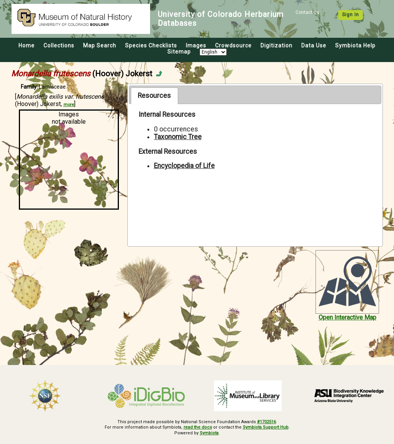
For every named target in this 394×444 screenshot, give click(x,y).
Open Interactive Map (347, 317)
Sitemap (179, 52)
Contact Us (307, 12)
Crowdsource (233, 45)
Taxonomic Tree (178, 137)
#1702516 (266, 421)
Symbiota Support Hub (266, 427)
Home (26, 45)
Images (196, 45)
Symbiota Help (355, 45)
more (68, 104)
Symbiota (209, 433)
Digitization (276, 45)
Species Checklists (151, 45)
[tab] (154, 95)
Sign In (350, 14)
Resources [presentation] (154, 95)
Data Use (313, 45)
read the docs (198, 427)
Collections (58, 45)
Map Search (99, 45)
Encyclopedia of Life (184, 166)
